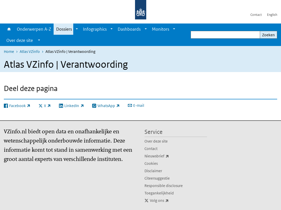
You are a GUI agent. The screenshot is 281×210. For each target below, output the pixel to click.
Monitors (160, 29)
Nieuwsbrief (167, 156)
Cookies (151, 163)
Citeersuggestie (157, 178)
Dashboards (129, 29)
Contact (256, 15)
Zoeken (268, 34)
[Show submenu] (76, 29)
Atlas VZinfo (30, 51)
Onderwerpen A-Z (34, 29)
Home (9, 29)
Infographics (95, 29)
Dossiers (64, 29)
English (272, 15)
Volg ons (170, 200)
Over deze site (156, 141)
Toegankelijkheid (159, 193)
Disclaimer (153, 170)
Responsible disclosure (163, 185)
